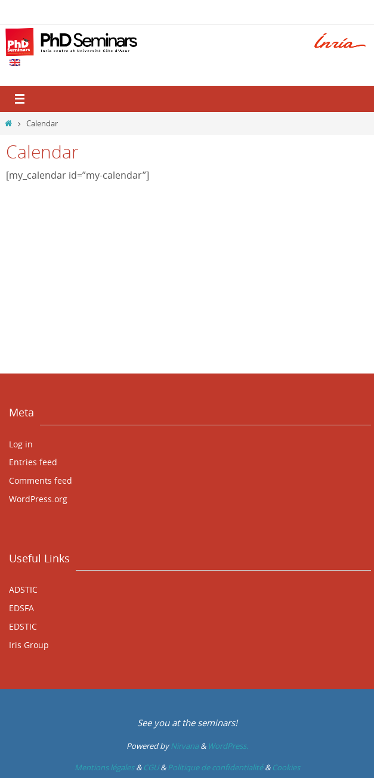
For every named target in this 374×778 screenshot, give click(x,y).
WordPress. (228, 745)
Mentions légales (104, 767)
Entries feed (33, 462)
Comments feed (40, 480)
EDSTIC (23, 626)
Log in (21, 444)
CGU (151, 767)
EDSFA (21, 608)
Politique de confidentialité (215, 767)
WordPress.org (38, 499)
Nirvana (185, 745)
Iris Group (29, 645)
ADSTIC (23, 589)
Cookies (286, 767)
